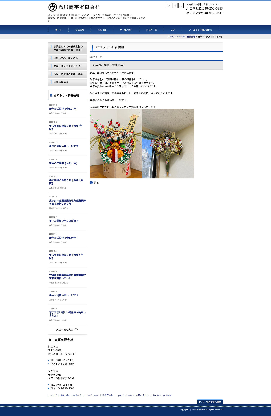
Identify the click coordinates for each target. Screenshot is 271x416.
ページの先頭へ (210, 401)
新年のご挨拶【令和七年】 (63, 163)
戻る (94, 182)
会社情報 (79, 29)
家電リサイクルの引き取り (68, 66)
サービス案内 (126, 29)
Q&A (173, 29)
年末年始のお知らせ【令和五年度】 (66, 256)
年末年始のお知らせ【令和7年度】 (65, 127)
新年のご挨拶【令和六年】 (63, 237)
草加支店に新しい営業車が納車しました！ (67, 314)
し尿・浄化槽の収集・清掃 (68, 74)
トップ (53, 395)
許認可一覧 (151, 29)
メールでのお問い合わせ (200, 29)
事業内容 (102, 29)
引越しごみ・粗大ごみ (66, 58)
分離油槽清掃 (61, 82)
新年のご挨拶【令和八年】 (63, 108)
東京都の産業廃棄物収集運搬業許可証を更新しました (67, 202)
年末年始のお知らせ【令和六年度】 (66, 181)
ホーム (58, 29)
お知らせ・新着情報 (185, 36)
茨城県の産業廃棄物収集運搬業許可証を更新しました (67, 276)
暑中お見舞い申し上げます (63, 146)
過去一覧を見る (64, 329)
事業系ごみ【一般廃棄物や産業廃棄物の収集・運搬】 (68, 48)
